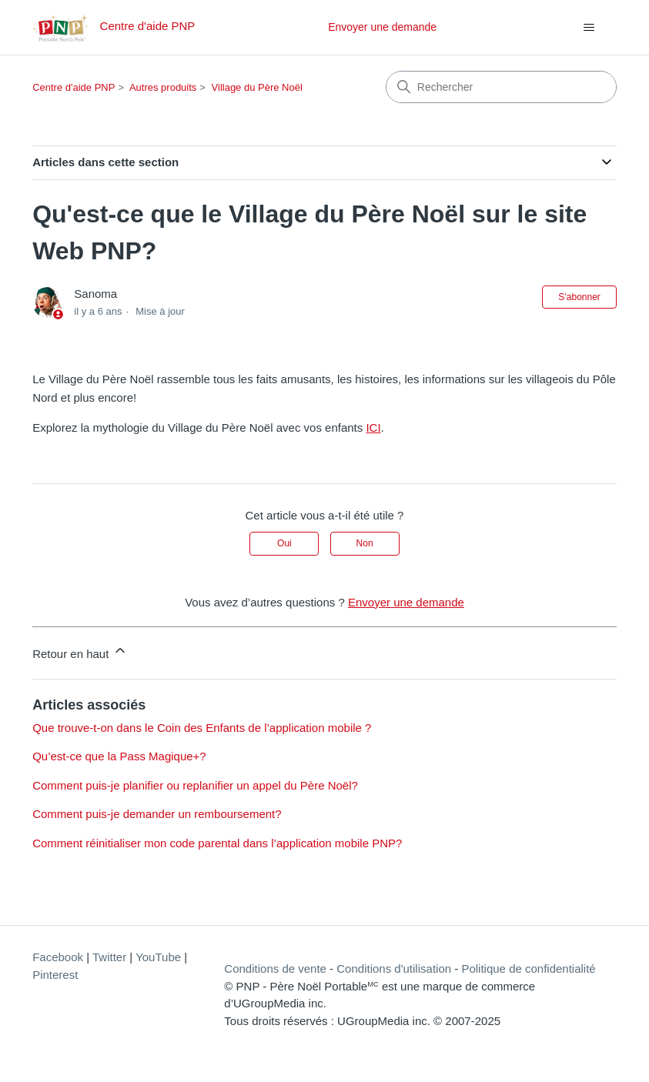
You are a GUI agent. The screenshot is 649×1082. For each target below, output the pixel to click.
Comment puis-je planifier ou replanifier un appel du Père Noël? (195, 785)
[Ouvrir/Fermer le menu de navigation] (589, 27)
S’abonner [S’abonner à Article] (579, 297)
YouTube (158, 956)
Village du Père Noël (257, 87)
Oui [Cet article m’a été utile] (284, 543)
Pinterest (55, 974)
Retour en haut (79, 651)
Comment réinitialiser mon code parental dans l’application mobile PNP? (217, 843)
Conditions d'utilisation (393, 968)
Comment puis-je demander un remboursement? (157, 813)
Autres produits (162, 87)
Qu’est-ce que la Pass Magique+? (119, 756)
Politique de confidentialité (528, 968)
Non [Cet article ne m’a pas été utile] (364, 543)
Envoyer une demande (382, 27)
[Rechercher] (501, 87)
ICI (373, 427)
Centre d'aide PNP (73, 87)
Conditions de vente (275, 968)
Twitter (109, 956)
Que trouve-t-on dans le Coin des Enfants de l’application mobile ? (201, 727)
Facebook (57, 956)
